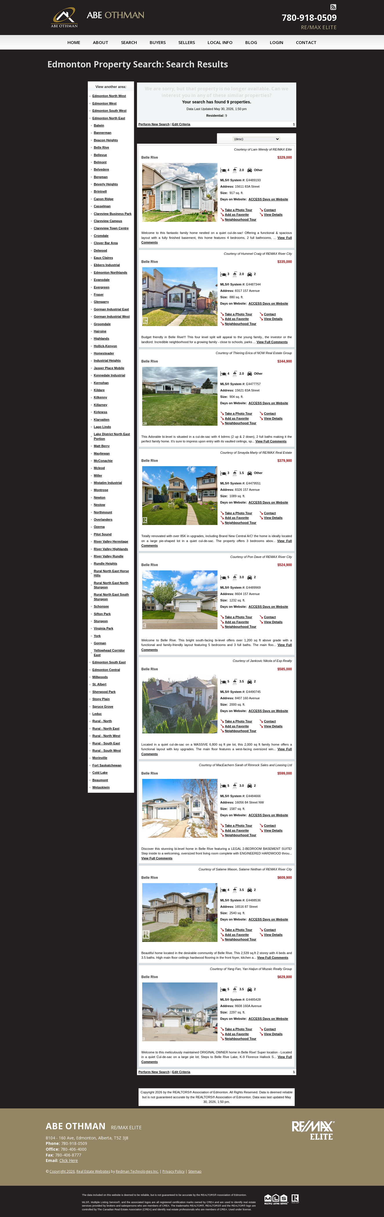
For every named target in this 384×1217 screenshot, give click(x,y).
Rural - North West (106, 735)
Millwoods (100, 677)
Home (73, 42)
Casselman (102, 206)
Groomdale (102, 324)
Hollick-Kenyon (105, 346)
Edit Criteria (181, 124)
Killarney (100, 405)
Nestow (99, 504)
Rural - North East (106, 728)
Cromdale (101, 235)
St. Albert (99, 684)
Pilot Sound (102, 534)
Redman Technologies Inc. (137, 1171)
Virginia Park (103, 628)
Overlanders (103, 519)
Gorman (100, 643)
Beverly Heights (106, 184)
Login (276, 42)
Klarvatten (101, 419)
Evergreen (101, 287)
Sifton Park (102, 614)
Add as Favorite (237, 214)
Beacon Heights (106, 140)
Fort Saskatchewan (106, 765)
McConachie (103, 460)
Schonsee (101, 606)
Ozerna (99, 526)
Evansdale (101, 279)
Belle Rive (101, 147)
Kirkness (100, 412)
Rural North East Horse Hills (111, 573)
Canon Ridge (104, 199)
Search (129, 42)
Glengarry (101, 301)
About (100, 42)
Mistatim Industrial (108, 482)
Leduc (97, 713)
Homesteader (104, 353)
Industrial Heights (107, 360)
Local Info (220, 42)
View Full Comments (272, 342)
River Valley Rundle (108, 556)
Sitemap (195, 1171)
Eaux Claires (103, 257)
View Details (273, 214)
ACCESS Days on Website (268, 199)
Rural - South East (106, 743)
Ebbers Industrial (107, 265)
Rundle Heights (105, 563)
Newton (99, 497)
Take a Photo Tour (238, 210)
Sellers (186, 42)
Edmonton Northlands (110, 272)
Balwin (99, 125)
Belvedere (101, 169)
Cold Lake (100, 772)
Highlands (101, 338)
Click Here (68, 1160)
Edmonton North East (108, 118)
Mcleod (99, 468)
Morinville (99, 758)
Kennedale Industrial (109, 375)
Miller (98, 475)
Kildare (99, 390)
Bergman (101, 177)
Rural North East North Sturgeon (111, 585)
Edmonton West (104, 103)
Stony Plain (101, 699)
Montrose (101, 490)
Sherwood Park (104, 691)
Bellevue (100, 155)
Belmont (100, 162)
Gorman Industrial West (112, 316)
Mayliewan (102, 453)
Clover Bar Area (106, 243)
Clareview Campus (108, 221)
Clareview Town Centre (111, 228)
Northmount (103, 512)
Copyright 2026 (62, 1171)
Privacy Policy (173, 1171)
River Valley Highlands (111, 549)
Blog (251, 42)
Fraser (99, 294)
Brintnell (100, 191)
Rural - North (102, 721)
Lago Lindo (102, 427)
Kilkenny (100, 397)
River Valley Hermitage (111, 541)
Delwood (100, 250)
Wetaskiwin (101, 787)
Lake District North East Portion (112, 436)
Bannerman (102, 132)
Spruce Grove (102, 706)
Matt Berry (101, 446)
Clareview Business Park (112, 213)
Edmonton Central (106, 669)
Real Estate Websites (93, 1171)
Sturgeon (101, 621)
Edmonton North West (109, 96)
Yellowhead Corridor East (109, 652)
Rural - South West (106, 750)
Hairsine (100, 331)
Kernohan (101, 383)
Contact (306, 42)
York (97, 636)
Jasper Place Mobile (109, 368)
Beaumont (100, 780)
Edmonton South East (109, 662)
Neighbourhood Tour (241, 219)
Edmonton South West (109, 110)
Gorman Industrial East (111, 309)
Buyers (158, 42)
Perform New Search (154, 124)
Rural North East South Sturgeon (111, 597)
